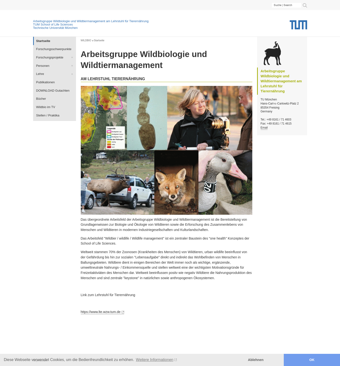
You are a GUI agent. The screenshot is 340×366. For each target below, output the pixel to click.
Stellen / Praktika (48, 115)
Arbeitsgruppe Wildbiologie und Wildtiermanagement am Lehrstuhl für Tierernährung (91, 21)
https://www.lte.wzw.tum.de (101, 312)
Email (264, 127)
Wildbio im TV (45, 107)
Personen (43, 66)
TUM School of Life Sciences (53, 24)
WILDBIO (86, 40)
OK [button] (312, 360)
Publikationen (45, 82)
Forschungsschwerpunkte (53, 49)
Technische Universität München (55, 28)
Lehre (40, 74)
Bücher (41, 98)
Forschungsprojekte (49, 57)
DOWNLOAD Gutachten (53, 90)
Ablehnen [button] (256, 360)
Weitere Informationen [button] (154, 360)
